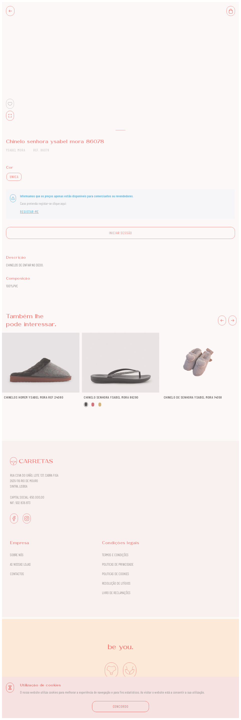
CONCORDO (120, 706)
